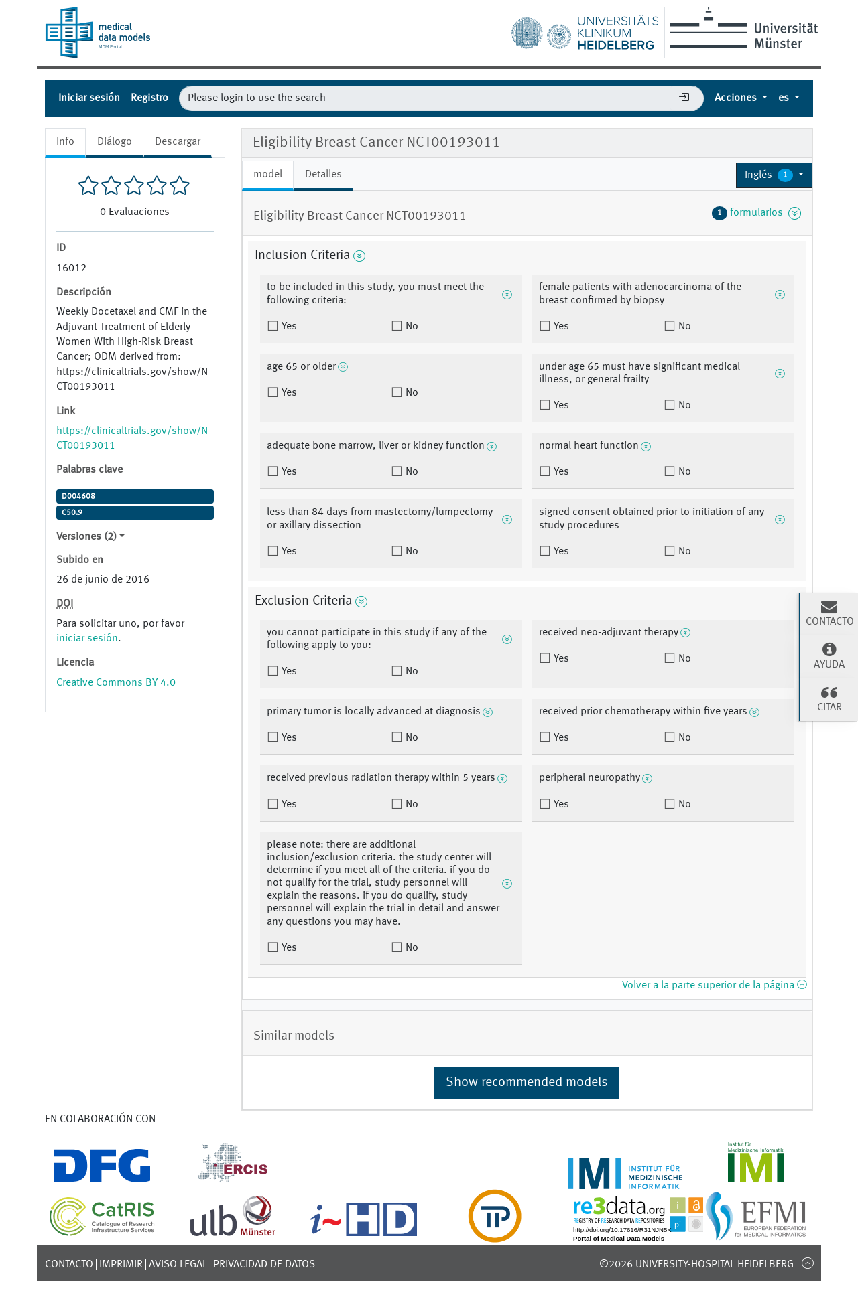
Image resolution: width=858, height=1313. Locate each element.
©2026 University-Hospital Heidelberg (696, 1264)
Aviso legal (178, 1264)
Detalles (323, 174)
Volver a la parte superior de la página (714, 985)
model (267, 174)
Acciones (737, 98)
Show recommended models (527, 1082)
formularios (756, 213)
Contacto (69, 1264)
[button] (774, 175)
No (410, 326)
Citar (829, 698)
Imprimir (121, 1264)
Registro (149, 98)
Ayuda (829, 655)
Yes (288, 326)
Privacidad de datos (264, 1264)
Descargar (177, 142)
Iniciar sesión (89, 98)
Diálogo (114, 142)
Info (65, 142)
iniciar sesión (87, 638)
